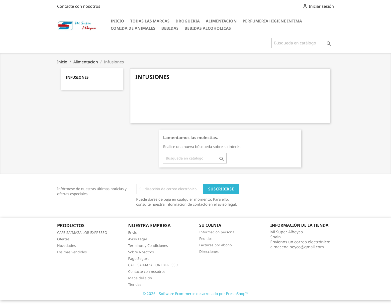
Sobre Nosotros (141, 252)
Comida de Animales (133, 28)
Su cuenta (210, 225)
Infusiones (77, 77)
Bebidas (170, 28)
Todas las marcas (150, 21)
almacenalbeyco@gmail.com (297, 247)
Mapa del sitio (140, 278)
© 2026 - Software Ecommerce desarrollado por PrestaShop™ (195, 293)
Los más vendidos (72, 252)
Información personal (217, 232)
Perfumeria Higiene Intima (272, 21)
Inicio (117, 21)
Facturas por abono (215, 245)
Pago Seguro (138, 258)
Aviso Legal (137, 239)
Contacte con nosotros (78, 6)
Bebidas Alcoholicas (208, 28)
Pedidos (205, 238)
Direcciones (209, 251)
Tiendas (134, 284)
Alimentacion (221, 21)
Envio (132, 232)
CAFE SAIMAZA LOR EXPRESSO (82, 232)
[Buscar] (302, 43)
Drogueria (188, 21)
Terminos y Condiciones (148, 245)
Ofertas (63, 239)
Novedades (66, 245)
